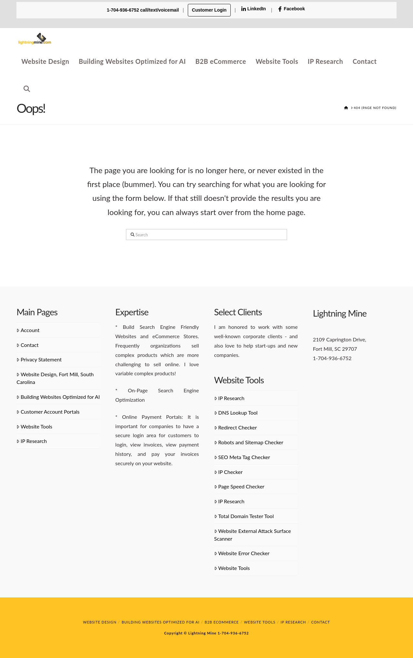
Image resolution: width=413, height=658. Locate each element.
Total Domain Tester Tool (244, 516)
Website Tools (34, 426)
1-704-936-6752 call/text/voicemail (143, 10)
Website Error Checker (242, 553)
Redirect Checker (235, 427)
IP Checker (228, 472)
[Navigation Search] (24, 88)
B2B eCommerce (222, 622)
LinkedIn (253, 9)
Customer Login (209, 10)
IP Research (31, 441)
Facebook (291, 9)
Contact (27, 345)
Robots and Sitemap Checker (248, 442)
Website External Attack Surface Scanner (252, 535)
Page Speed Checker (239, 486)
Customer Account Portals (47, 411)
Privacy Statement (39, 359)
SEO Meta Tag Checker (242, 457)
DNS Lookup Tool (236, 412)
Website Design (99, 622)
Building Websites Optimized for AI (58, 397)
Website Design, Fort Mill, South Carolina (55, 378)
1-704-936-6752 (233, 633)
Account (27, 330)
